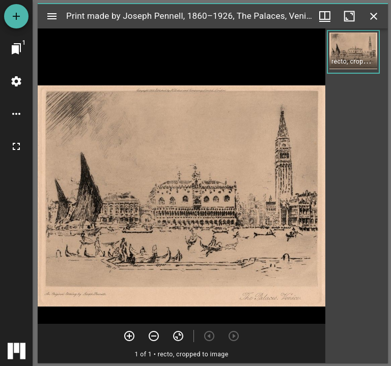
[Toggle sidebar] (52, 16)
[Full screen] (16, 146)
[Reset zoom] (178, 336)
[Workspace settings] (16, 81)
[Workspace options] (16, 114)
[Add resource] (16, 16)
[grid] (356, 195)
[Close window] (373, 16)
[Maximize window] (349, 16)
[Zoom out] (154, 336)
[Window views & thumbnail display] (325, 16)
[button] (353, 52)
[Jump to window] (16, 49)
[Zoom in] (129, 336)
